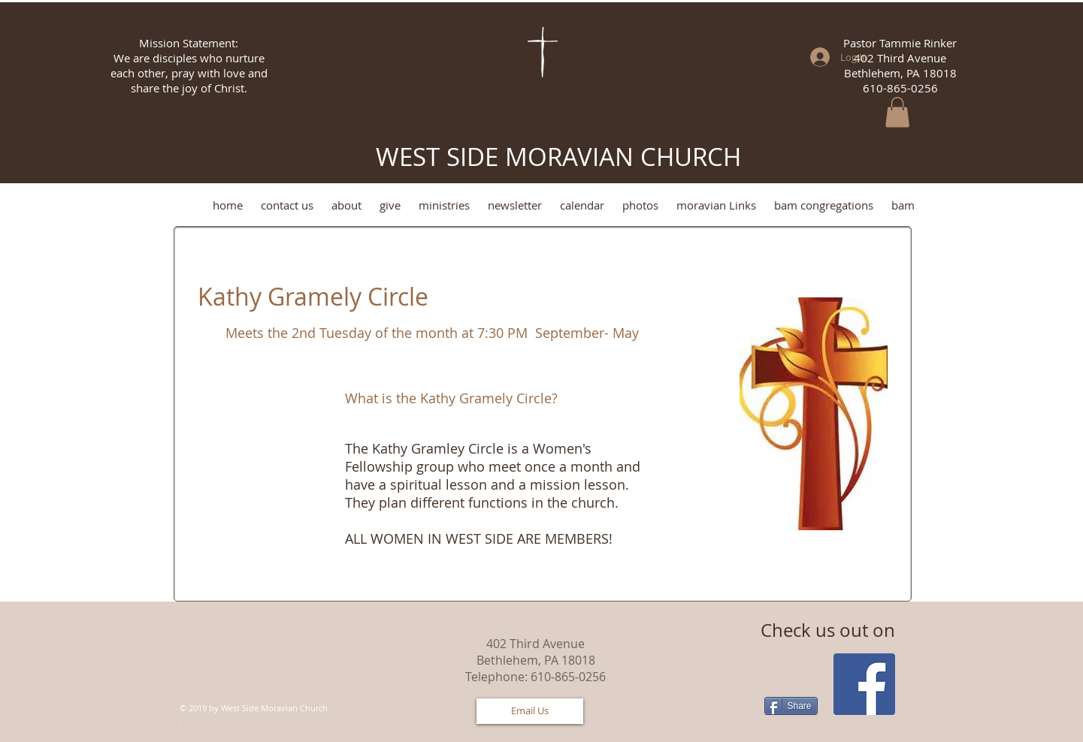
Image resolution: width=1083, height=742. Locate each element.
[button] (897, 112)
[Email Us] (529, 711)
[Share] (791, 706)
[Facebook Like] (268, 690)
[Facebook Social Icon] (864, 684)
